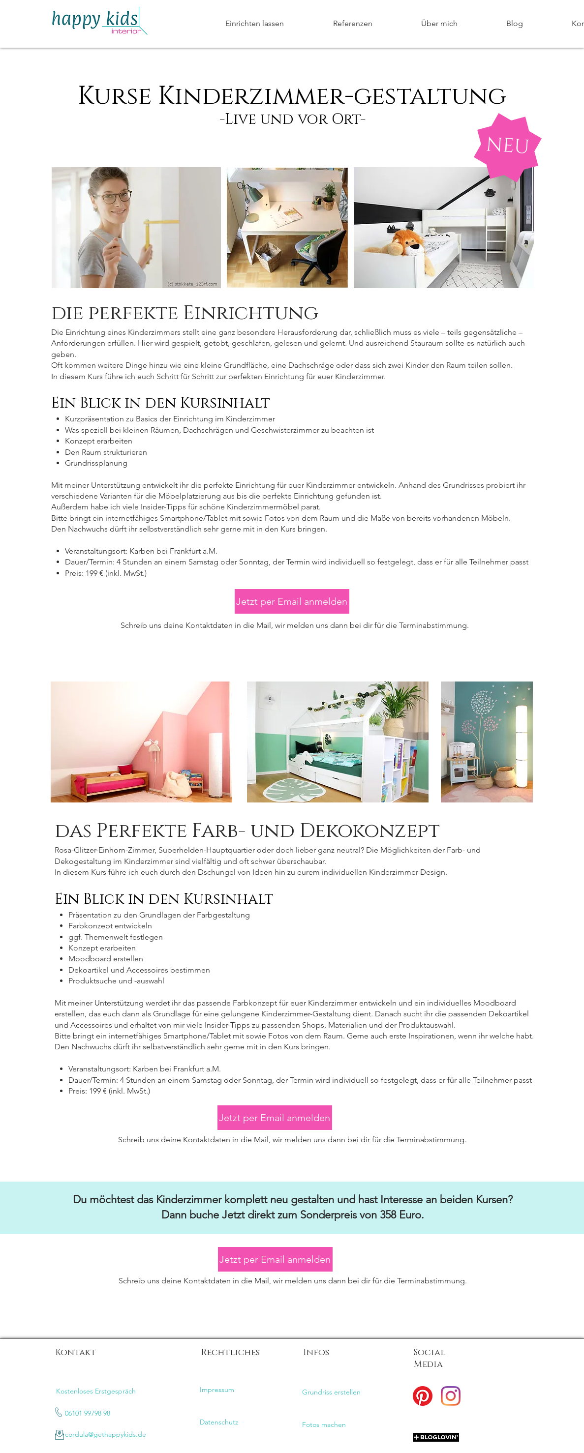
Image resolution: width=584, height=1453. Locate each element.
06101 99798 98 (87, 1413)
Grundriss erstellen (331, 1392)
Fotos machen (324, 1424)
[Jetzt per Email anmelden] (292, 601)
